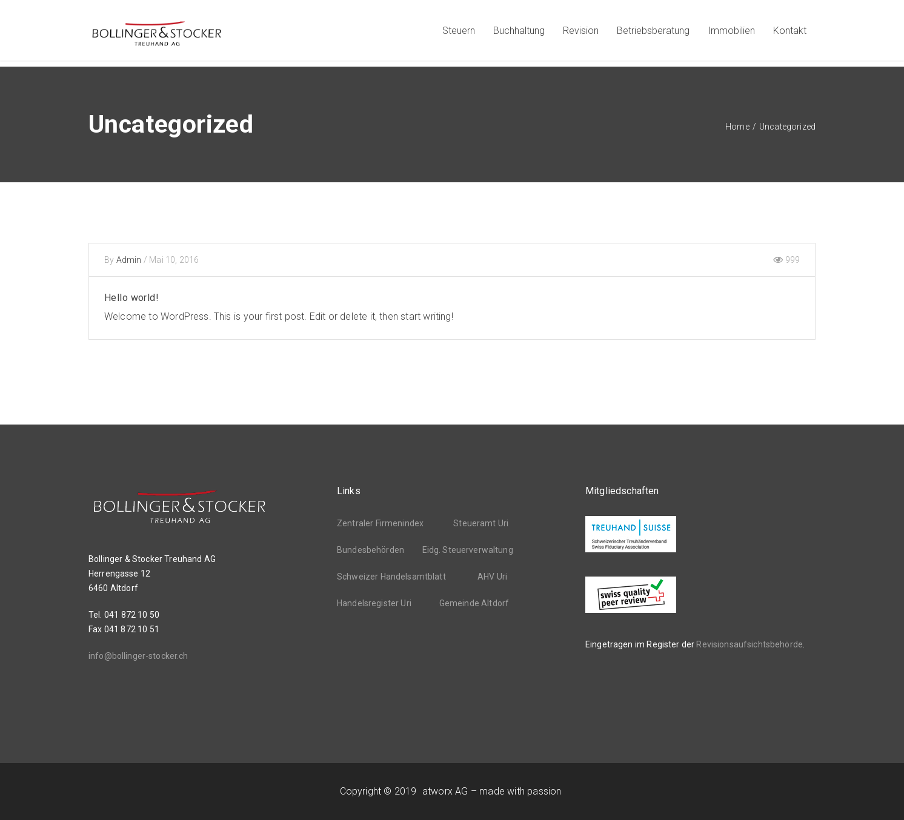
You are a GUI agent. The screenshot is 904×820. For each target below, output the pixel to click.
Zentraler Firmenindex (380, 523)
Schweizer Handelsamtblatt (391, 576)
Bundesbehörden (370, 550)
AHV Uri (492, 576)
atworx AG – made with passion (491, 791)
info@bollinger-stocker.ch (138, 656)
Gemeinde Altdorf (474, 603)
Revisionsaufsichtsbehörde (749, 644)
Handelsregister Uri (374, 603)
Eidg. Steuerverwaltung (467, 550)
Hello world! (131, 297)
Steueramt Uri (480, 523)
